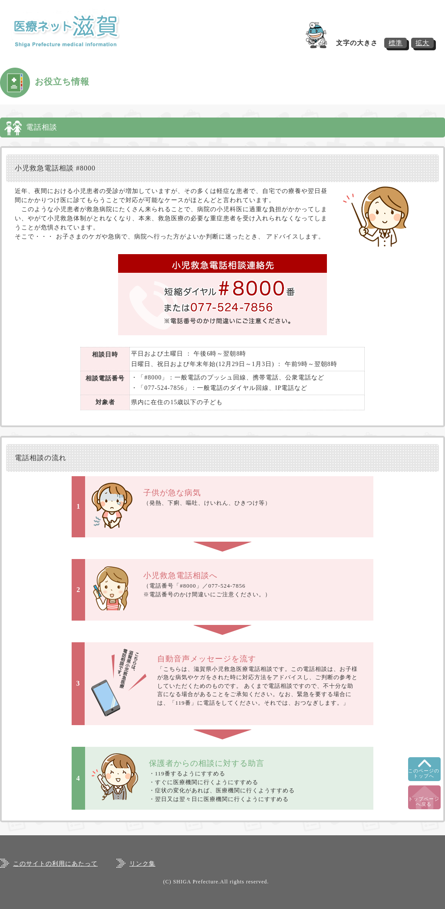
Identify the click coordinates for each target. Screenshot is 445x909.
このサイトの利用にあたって (55, 863)
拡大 (422, 42)
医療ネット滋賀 (74, 31)
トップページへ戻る (423, 801)
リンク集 (142, 863)
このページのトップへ (423, 773)
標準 (395, 42)
